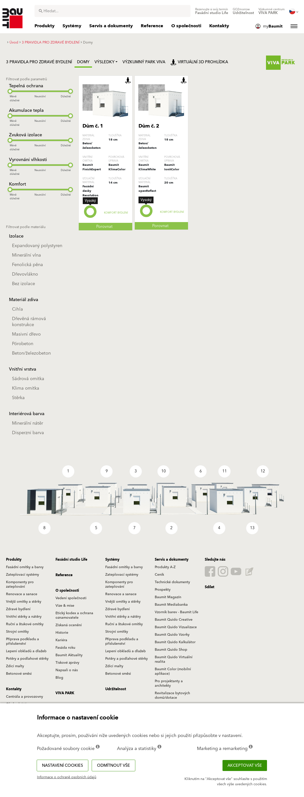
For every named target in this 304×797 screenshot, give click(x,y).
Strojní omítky (17, 632)
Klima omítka (25, 388)
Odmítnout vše (113, 765)
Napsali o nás (67, 670)
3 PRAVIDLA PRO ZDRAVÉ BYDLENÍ (39, 62)
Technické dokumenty (172, 582)
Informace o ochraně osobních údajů (66, 777)
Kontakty (14, 689)
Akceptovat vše (245, 765)
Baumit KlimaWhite (147, 167)
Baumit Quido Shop (171, 650)
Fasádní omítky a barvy (25, 567)
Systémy (112, 560)
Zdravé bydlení (18, 609)
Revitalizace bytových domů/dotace (172, 695)
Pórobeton (22, 344)
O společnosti (67, 591)
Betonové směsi (19, 674)
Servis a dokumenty (171, 560)
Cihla (17, 309)
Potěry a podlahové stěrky (27, 659)
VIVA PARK (65, 693)
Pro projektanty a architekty (169, 683)
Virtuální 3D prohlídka (199, 62)
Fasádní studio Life (71, 560)
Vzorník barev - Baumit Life (176, 612)
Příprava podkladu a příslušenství (22, 641)
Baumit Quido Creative (173, 620)
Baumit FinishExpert (91, 167)
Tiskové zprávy (67, 663)
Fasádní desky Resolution (90, 191)
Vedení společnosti (71, 598)
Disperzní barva (28, 433)
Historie (62, 633)
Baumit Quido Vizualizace (176, 627)
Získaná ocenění (69, 625)
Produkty (14, 560)
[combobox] (112, 11)
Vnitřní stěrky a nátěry (24, 617)
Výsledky (104, 62)
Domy (83, 62)
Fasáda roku (65, 648)
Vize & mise (65, 606)
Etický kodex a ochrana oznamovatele (74, 615)
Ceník (159, 575)
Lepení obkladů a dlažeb (26, 651)
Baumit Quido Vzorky (172, 635)
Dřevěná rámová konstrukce (29, 322)
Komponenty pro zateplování (20, 584)
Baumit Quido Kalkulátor (175, 642)
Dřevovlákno (25, 274)
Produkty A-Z (165, 567)
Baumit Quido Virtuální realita (173, 659)
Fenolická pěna (27, 265)
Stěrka (18, 398)
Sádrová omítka (28, 379)
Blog (59, 678)
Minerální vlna (26, 255)
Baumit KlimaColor (117, 167)
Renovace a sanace (21, 594)
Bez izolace (23, 284)
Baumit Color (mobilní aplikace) (173, 671)
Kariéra (61, 640)
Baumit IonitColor (171, 167)
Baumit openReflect (147, 189)
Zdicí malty (15, 666)
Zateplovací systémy (22, 575)
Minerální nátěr (27, 423)
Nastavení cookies (62, 765)
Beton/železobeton (31, 353)
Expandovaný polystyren (37, 246)
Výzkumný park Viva (143, 62)
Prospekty (162, 590)
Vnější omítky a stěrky (23, 602)
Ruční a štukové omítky (25, 624)
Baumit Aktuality (69, 655)
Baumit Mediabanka (171, 605)
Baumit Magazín (168, 597)
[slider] (10, 91)
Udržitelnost (115, 689)
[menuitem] (211, 11)
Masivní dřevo (26, 334)
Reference (64, 575)
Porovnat (104, 226)
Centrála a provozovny (24, 697)
